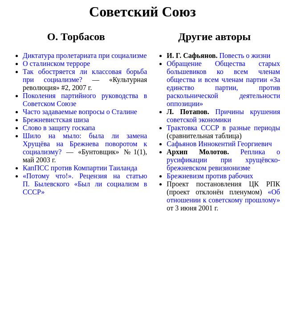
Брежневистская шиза (56, 119)
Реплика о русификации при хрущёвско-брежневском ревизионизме (223, 160)
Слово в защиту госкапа (59, 128)
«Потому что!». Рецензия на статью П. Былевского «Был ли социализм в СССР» (85, 184)
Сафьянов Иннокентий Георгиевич (219, 144)
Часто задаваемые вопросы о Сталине (80, 111)
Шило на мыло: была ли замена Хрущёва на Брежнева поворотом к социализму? (85, 144)
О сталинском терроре (56, 63)
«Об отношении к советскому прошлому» (223, 196)
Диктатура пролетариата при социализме (85, 55)
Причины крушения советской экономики (223, 115)
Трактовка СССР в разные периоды (223, 128)
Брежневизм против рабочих (210, 176)
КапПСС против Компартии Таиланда (80, 168)
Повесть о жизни (244, 55)
